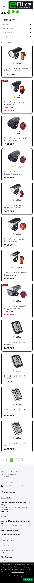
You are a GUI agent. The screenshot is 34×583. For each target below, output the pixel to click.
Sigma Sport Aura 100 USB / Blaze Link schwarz (16, 70)
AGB (3, 548)
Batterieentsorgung (7, 550)
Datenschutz (5, 545)
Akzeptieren (28, 579)
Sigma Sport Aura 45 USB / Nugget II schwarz (16, 173)
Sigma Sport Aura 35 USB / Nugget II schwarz (16, 139)
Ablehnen (29, 576)
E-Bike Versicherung (7, 540)
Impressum (4, 543)
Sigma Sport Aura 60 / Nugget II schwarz (14, 240)
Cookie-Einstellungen (16, 576)
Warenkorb (5, 560)
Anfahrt (4, 553)
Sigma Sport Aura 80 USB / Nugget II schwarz (16, 307)
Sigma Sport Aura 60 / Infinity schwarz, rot (14, 207)
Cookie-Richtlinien (18, 572)
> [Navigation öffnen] (4, 4)
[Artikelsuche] (2, 13)
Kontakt (4, 538)
